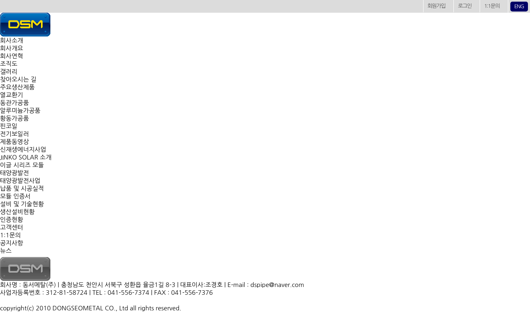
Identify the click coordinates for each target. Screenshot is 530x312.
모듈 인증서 (15, 196)
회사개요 (11, 48)
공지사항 (11, 243)
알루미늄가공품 (20, 110)
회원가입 (437, 6)
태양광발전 (14, 173)
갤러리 (8, 71)
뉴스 (5, 251)
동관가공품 (14, 103)
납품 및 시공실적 (22, 188)
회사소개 (11, 40)
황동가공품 (14, 118)
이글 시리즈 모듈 (22, 165)
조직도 (8, 64)
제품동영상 (14, 142)
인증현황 (11, 219)
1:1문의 (492, 6)
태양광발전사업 (20, 181)
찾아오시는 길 (18, 79)
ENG (519, 6)
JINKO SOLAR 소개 (25, 157)
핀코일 (8, 126)
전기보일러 (14, 134)
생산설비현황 (17, 212)
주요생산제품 (17, 87)
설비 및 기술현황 (22, 204)
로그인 (464, 6)
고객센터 (11, 227)
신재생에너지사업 (23, 149)
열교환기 (11, 95)
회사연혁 (11, 56)
